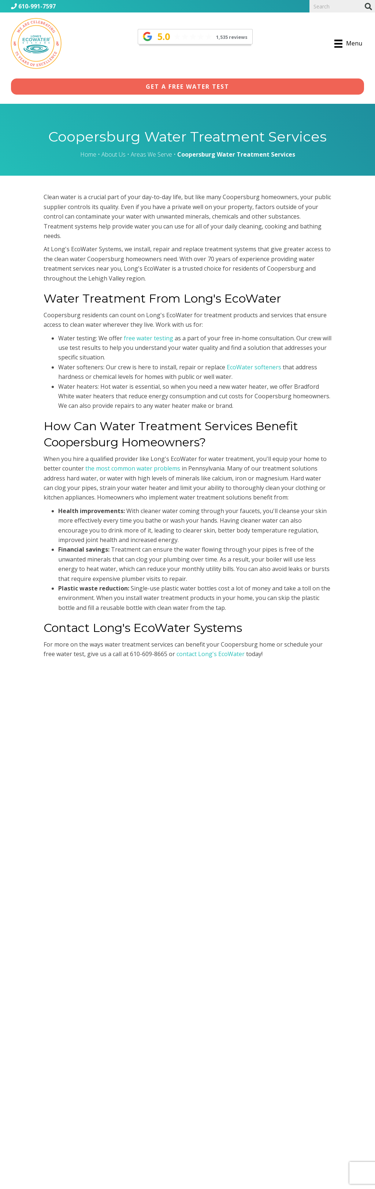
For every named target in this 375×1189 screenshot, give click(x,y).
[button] (187, 86)
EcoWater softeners (254, 367)
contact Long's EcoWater (211, 654)
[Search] (368, 6)
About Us (113, 154)
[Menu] (348, 43)
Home (88, 154)
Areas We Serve (151, 154)
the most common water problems (132, 468)
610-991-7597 (33, 6)
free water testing (148, 338)
